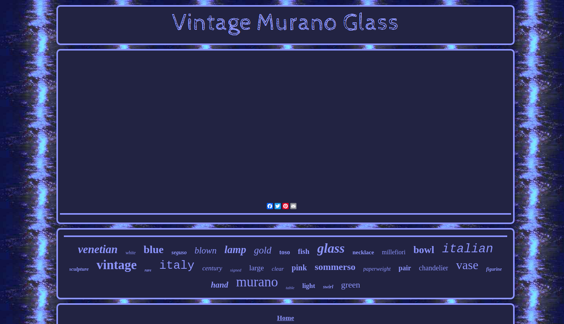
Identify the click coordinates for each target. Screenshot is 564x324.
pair (405, 268)
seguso (179, 252)
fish (303, 251)
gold (262, 250)
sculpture (79, 269)
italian (467, 249)
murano (257, 282)
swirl (328, 287)
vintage (116, 265)
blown (206, 250)
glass (331, 248)
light (308, 286)
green (350, 285)
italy (176, 265)
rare (148, 270)
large (256, 268)
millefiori (393, 252)
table (290, 287)
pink (299, 267)
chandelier (433, 268)
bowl (423, 249)
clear (278, 269)
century (212, 268)
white (130, 252)
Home (285, 318)
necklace (363, 252)
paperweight (377, 269)
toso (284, 252)
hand (219, 285)
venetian (98, 249)
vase (467, 265)
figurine (494, 269)
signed (235, 270)
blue (153, 249)
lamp (235, 249)
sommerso (335, 267)
